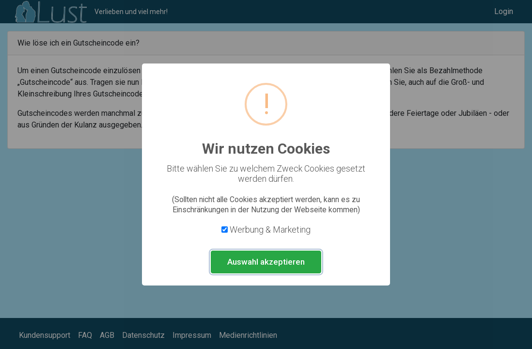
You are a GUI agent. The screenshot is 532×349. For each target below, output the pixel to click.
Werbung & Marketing (270, 229)
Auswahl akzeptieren (266, 262)
